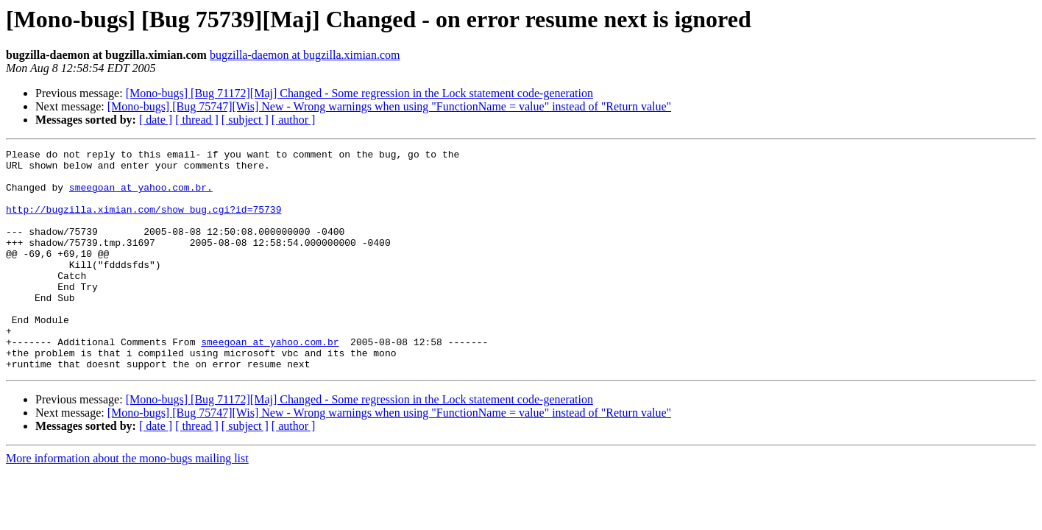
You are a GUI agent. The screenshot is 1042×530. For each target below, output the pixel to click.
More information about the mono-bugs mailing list (127, 502)
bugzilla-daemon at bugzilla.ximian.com (305, 55)
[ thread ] (197, 119)
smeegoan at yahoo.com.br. (141, 195)
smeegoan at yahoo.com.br (270, 381)
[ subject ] (245, 119)
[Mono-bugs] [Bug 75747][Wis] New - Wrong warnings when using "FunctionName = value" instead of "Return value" (389, 106)
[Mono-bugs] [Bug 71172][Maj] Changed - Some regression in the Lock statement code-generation (359, 93)
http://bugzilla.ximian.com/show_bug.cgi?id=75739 (143, 222)
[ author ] (294, 119)
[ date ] (155, 119)
